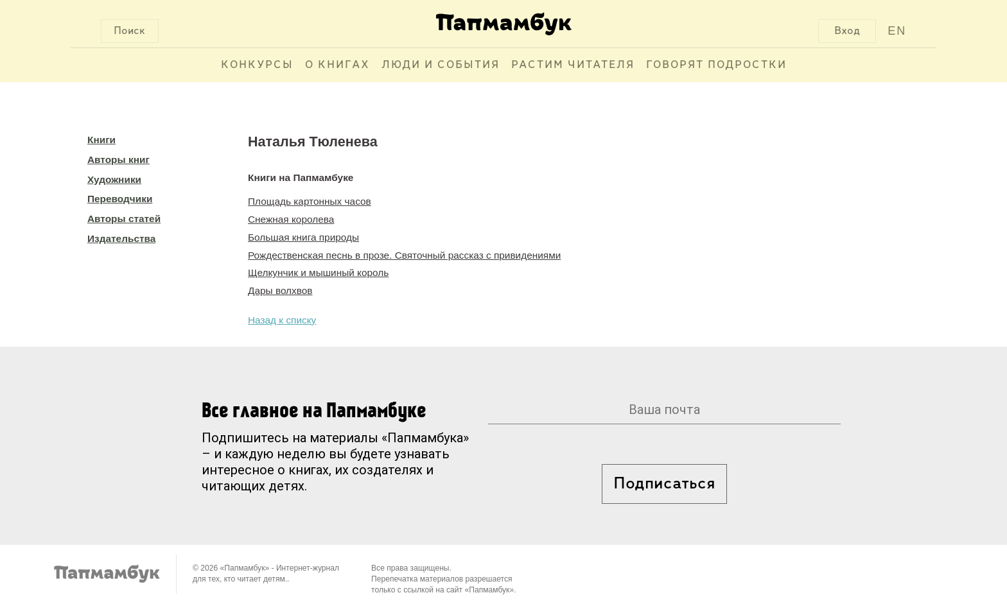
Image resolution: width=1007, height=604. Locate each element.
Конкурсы (257, 65)
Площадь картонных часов (309, 201)
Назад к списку (282, 320)
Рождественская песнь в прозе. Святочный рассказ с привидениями (404, 255)
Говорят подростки (716, 65)
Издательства (121, 238)
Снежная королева (291, 219)
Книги (101, 139)
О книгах (337, 65)
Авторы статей (124, 218)
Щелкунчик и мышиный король (318, 272)
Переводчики (119, 198)
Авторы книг (118, 159)
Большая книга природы (303, 237)
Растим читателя (573, 65)
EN (897, 30)
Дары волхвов (280, 290)
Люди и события (440, 65)
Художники (114, 179)
